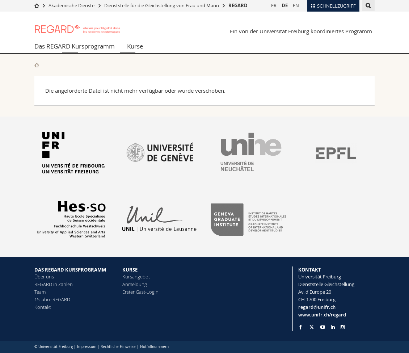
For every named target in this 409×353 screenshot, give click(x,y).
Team (40, 292)
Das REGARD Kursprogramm (74, 46)
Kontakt (42, 307)
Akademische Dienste (71, 5)
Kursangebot (136, 276)
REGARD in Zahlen (53, 284)
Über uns (44, 276)
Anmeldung (134, 284)
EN (296, 5)
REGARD (238, 5)
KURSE (130, 269)
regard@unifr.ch (317, 307)
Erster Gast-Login (140, 292)
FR (274, 5)
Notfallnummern (154, 346)
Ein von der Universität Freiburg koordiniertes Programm (301, 31)
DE (285, 5)
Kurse (135, 46)
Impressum (86, 346)
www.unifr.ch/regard (322, 314)
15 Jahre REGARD (52, 299)
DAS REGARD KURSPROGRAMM (70, 269)
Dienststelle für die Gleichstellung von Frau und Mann (161, 5)
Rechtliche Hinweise (118, 346)
